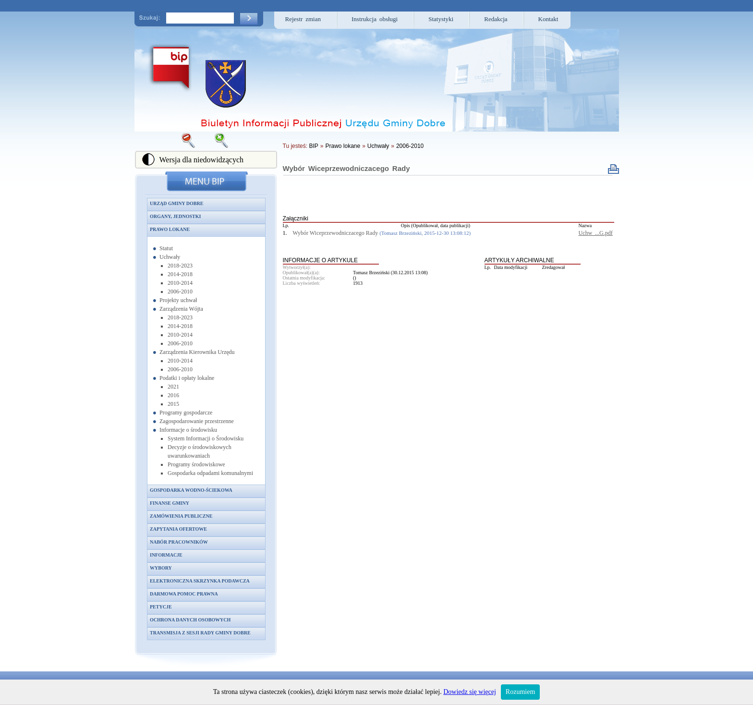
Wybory (161, 568)
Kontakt (548, 19)
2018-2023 (180, 265)
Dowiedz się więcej (469, 691)
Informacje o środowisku (188, 429)
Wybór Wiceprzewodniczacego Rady (346, 168)
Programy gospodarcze (185, 412)
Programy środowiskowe (196, 464)
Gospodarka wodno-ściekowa (191, 490)
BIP (313, 146)
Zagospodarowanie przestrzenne (196, 421)
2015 (173, 404)
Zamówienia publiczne (181, 516)
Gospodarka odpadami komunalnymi (210, 473)
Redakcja (495, 19)
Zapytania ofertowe (178, 529)
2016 (173, 395)
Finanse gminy (169, 503)
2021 (173, 386)
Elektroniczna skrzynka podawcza (200, 580)
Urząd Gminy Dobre (176, 203)
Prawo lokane (170, 229)
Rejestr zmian (303, 19)
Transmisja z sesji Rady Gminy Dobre (200, 632)
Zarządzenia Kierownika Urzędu (197, 352)
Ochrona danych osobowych (190, 619)
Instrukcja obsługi (375, 19)
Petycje (161, 606)
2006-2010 (180, 291)
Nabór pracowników (179, 542)
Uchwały (169, 257)
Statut (166, 248)
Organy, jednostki (175, 216)
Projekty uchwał (178, 300)
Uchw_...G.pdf (595, 233)
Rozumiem (520, 691)
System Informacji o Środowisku (205, 438)
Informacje (166, 555)
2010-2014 (180, 283)
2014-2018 (180, 274)
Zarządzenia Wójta (181, 308)
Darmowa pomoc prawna (184, 593)
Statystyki (440, 19)
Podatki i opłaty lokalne (186, 378)
